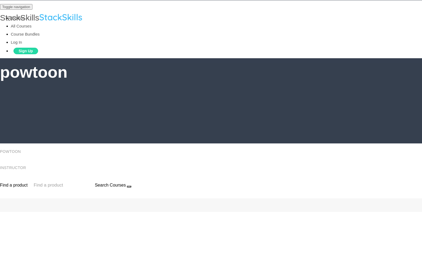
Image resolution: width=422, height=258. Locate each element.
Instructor (13, 168)
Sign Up (26, 51)
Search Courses (110, 185)
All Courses (21, 26)
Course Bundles (25, 34)
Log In (16, 42)
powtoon (11, 151)
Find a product (14, 185)
